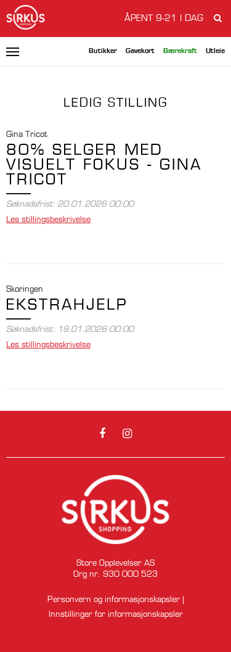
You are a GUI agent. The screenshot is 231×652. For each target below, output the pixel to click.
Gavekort (140, 51)
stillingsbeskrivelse (48, 220)
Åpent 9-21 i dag (163, 18)
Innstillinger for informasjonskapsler (116, 615)
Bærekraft (180, 51)
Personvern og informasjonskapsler (113, 600)
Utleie (215, 51)
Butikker (103, 51)
